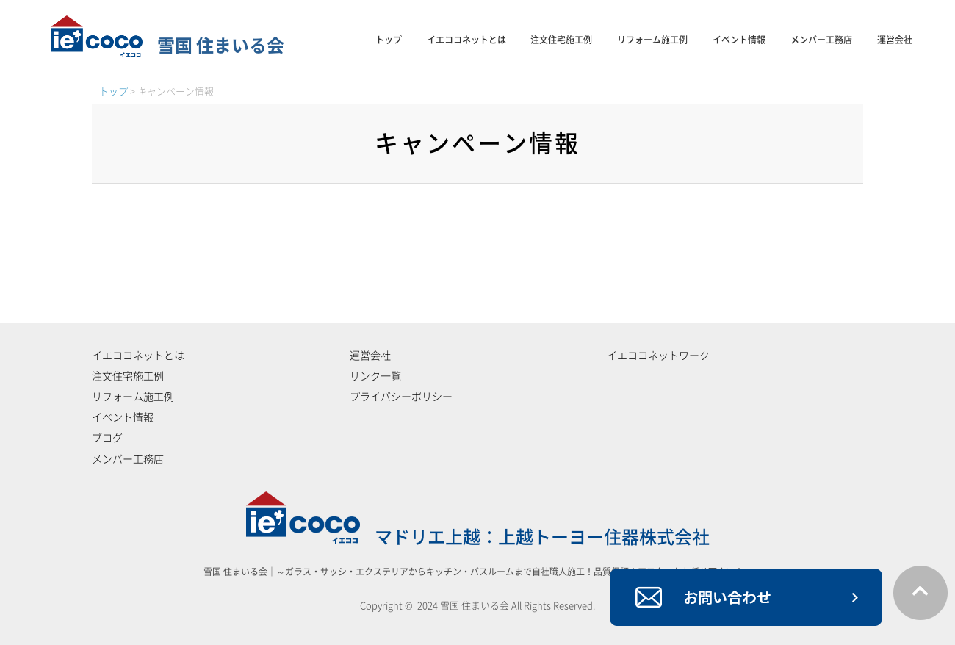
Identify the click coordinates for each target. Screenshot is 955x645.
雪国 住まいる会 (167, 45)
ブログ (107, 438)
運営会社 (894, 39)
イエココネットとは (466, 39)
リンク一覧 (375, 376)
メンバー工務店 (821, 39)
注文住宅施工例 (561, 39)
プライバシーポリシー (401, 397)
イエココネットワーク (658, 355)
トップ (388, 39)
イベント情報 (739, 39)
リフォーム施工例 (652, 39)
